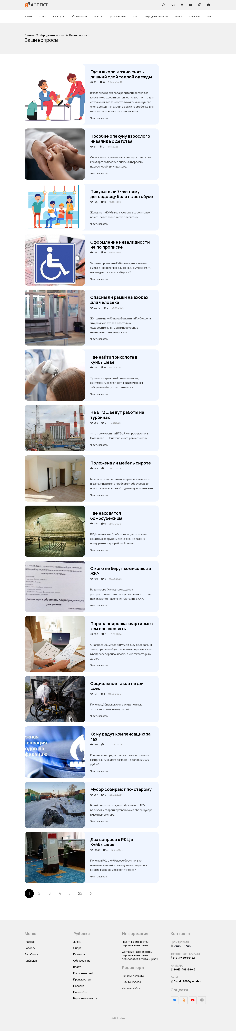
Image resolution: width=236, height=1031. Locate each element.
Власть (77, 967)
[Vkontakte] (173, 5)
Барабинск (31, 954)
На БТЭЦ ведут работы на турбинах (117, 414)
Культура (79, 954)
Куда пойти (80, 992)
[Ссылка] (27, 5)
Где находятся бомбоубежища (106, 515)
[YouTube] (191, 5)
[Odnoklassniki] (182, 5)
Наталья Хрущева (133, 976)
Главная (30, 942)
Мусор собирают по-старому (121, 789)
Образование (81, 960)
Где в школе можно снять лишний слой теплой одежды (121, 74)
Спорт (77, 948)
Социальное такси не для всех (117, 686)
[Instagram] (200, 5)
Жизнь (77, 942)
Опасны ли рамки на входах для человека (119, 299)
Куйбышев (31, 960)
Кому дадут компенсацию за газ (120, 736)
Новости (30, 948)
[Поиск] (164, 5)
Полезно (78, 986)
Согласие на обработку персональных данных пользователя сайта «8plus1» (140, 955)
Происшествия (82, 979)
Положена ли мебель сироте (120, 463)
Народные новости (85, 998)
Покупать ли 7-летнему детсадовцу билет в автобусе (121, 194)
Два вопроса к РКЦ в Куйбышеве (111, 842)
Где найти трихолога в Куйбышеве (114, 359)
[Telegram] (208, 5)
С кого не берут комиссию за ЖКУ (120, 571)
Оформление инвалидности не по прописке (120, 244)
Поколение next (83, 973)
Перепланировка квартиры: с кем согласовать (121, 626)
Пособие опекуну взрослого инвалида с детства (120, 138)
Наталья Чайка (131, 988)
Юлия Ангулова (131, 982)
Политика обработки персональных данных (136, 943)
